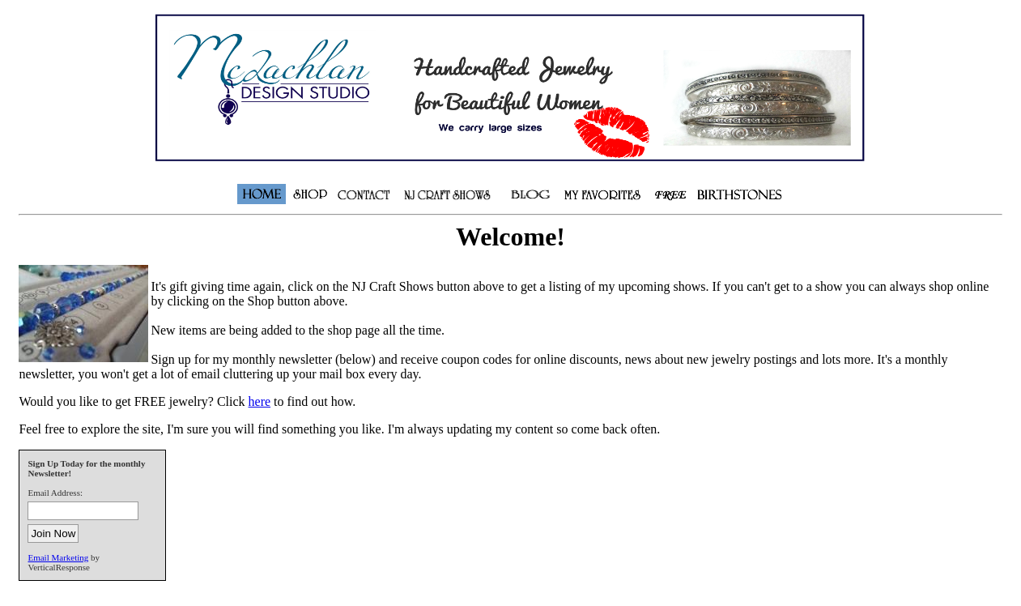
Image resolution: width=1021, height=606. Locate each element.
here (260, 401)
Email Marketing (58, 557)
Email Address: (55, 492)
